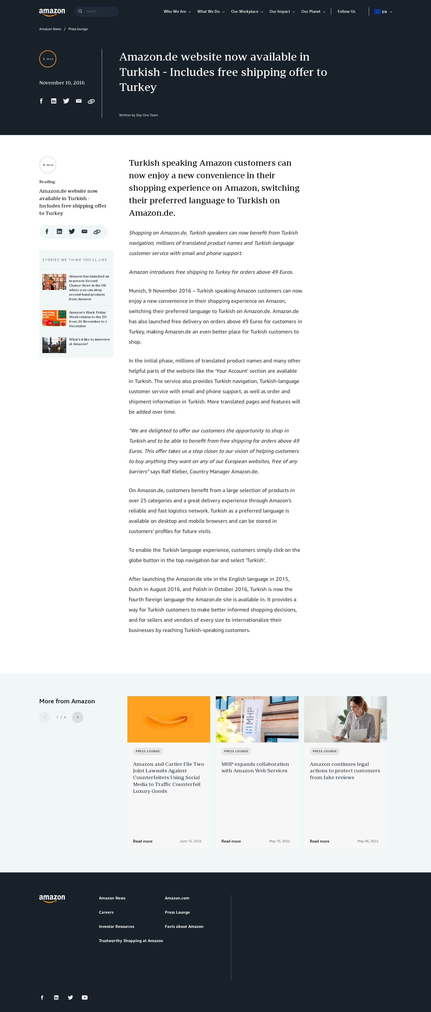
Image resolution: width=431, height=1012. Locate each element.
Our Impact (280, 11)
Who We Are (175, 11)
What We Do (208, 11)
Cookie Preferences (174, 980)
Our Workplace (244, 11)
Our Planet (310, 11)
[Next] (77, 717)
